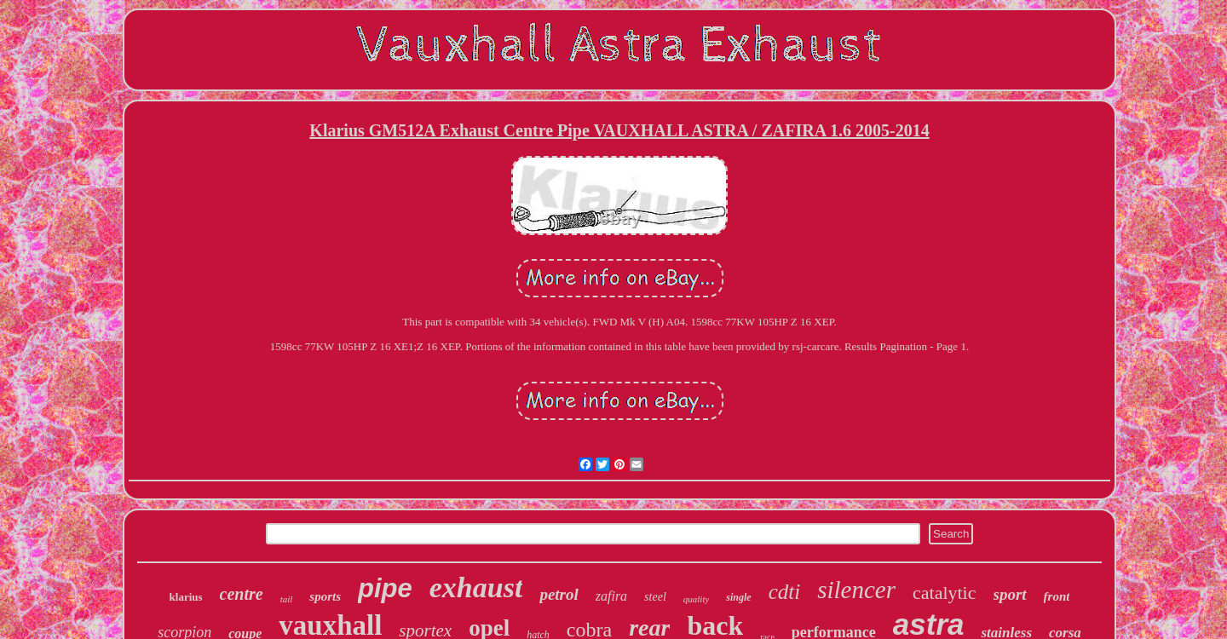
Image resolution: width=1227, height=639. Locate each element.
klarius (186, 596)
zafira (611, 596)
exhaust (476, 587)
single (738, 597)
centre (241, 593)
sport (1010, 594)
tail (286, 599)
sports (325, 596)
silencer (856, 589)
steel (655, 596)
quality (696, 599)
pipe (385, 588)
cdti (785, 591)
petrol (558, 594)
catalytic (944, 592)
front (1057, 596)
